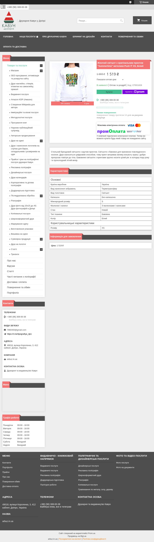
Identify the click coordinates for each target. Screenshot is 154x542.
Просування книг (19, 122)
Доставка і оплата (17, 282)
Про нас (11, 260)
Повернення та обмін (130, 36)
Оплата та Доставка (15, 47)
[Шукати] (121, 20)
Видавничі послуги (20, 94)
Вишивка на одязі (19, 234)
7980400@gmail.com (16, 330)
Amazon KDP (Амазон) (21, 99)
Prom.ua (91, 533)
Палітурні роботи (48, 485)
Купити (109, 92)
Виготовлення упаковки (22, 229)
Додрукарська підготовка (23, 190)
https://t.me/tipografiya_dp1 (19, 334)
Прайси (5, 472)
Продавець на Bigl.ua (77, 536)
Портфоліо (13, 292)
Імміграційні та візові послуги (24, 112)
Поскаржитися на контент (70, 539)
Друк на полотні (18, 244)
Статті (14, 249)
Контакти (106, 36)
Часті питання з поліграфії (21, 276)
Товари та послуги (17, 65)
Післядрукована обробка (22, 195)
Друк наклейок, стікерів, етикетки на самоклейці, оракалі (22, 86)
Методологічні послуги (21, 117)
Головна (8, 36)
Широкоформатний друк (22, 219)
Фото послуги (122, 462)
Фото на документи (125, 467)
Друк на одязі (17, 140)
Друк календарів (19, 177)
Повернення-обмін (11, 481)
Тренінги (15, 254)
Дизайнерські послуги (21, 172)
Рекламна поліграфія (21, 167)
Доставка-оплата (10, 486)
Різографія (16, 200)
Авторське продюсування (23, 135)
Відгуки (11, 266)
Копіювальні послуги (20, 213)
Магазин (15, 70)
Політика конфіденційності (94, 539)
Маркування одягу (19, 224)
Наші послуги (27, 36)
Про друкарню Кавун (54, 36)
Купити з (134, 91)
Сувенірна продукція (20, 239)
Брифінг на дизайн (84, 36)
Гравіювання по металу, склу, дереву (95, 489)
